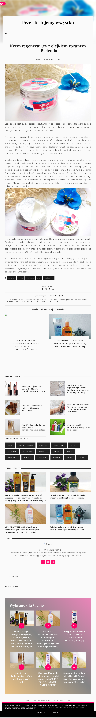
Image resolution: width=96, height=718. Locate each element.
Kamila (20, 278)
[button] (48, 34)
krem (39, 278)
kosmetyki (30, 278)
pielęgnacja (48, 278)
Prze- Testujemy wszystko (48, 22)
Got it (55, 713)
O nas (28, 700)
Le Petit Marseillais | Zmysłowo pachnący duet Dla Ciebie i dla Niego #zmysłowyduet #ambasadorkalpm (26, 300)
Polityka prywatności (42, 700)
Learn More (42, 713)
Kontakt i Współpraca (62, 700)
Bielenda (11, 278)
